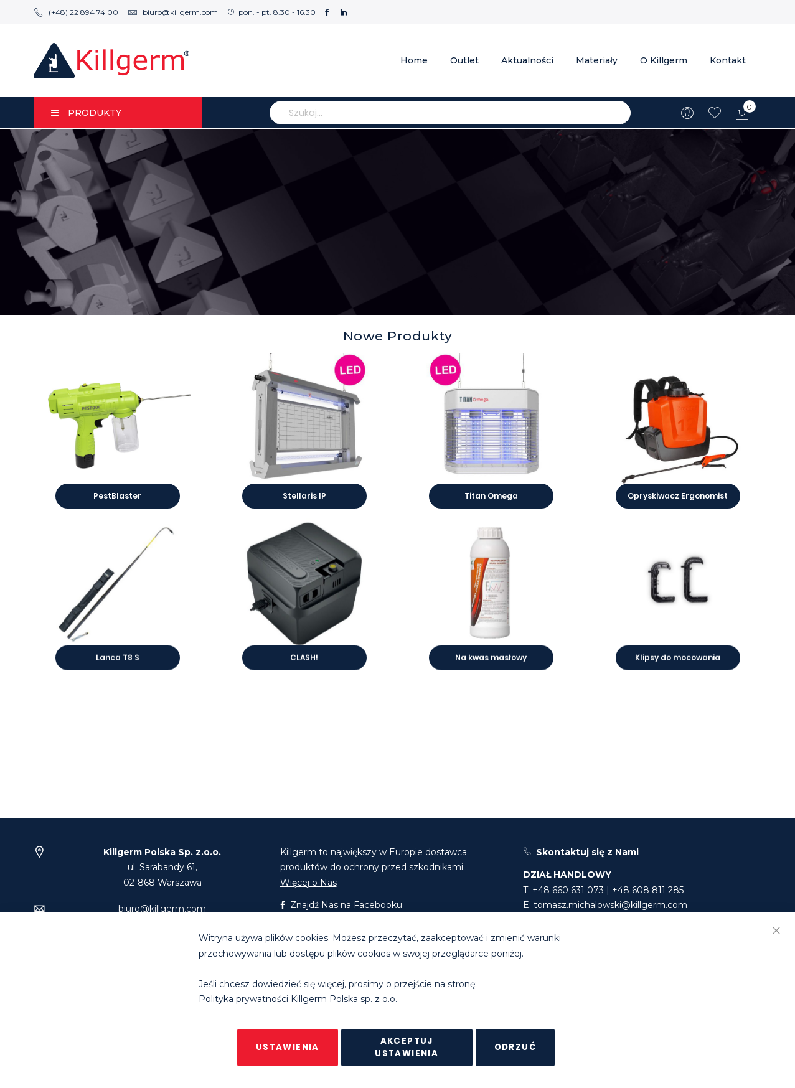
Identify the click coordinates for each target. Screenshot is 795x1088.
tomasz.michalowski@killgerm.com (610, 905)
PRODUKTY (86, 112)
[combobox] (450, 112)
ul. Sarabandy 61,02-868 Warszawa (162, 867)
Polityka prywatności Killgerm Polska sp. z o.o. (298, 999)
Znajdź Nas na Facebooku (341, 905)
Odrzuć (515, 1047)
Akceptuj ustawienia (406, 1047)
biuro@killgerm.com (173, 12)
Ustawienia (287, 1047)
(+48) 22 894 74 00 (76, 12)
